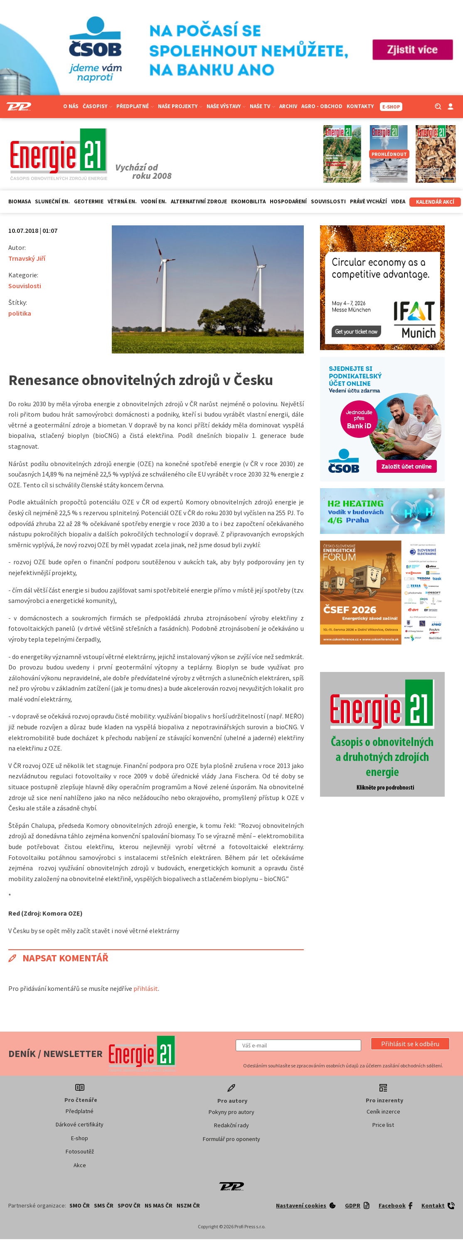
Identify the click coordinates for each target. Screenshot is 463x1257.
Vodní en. (154, 201)
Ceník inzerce (383, 1111)
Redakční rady (231, 1125)
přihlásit (145, 988)
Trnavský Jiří (26, 258)
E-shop (79, 1138)
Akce (80, 1165)
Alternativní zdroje (199, 201)
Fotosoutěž (80, 1151)
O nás (71, 106)
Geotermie (88, 201)
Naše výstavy (226, 106)
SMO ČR (79, 1205)
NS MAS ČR (158, 1205)
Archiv (288, 106)
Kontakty (360, 106)
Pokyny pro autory (231, 1112)
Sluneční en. (52, 201)
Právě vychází (368, 201)
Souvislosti (328, 201)
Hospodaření (288, 201)
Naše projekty (180, 106)
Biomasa (19, 201)
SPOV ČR (129, 1205)
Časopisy (97, 106)
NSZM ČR (188, 1205)
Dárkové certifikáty (79, 1124)
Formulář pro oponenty (231, 1139)
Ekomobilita (248, 201)
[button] (410, 1043)
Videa (398, 201)
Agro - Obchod (321, 106)
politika (19, 313)
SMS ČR (103, 1205)
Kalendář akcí (435, 201)
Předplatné (135, 106)
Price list (383, 1125)
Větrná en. (122, 201)
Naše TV (262, 106)
